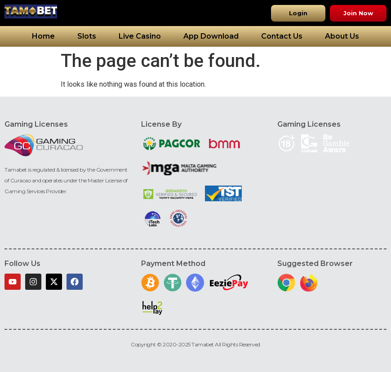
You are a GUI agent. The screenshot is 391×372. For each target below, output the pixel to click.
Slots (86, 36)
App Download (211, 36)
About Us (342, 36)
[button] (298, 13)
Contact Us (281, 36)
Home (43, 36)
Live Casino (140, 36)
